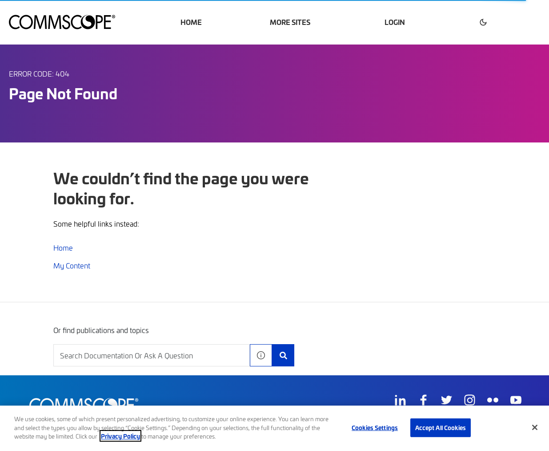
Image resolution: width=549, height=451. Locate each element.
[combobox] (151, 355)
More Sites (290, 22)
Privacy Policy (120, 435)
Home (191, 22)
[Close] (535, 427)
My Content (71, 265)
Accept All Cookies (440, 427)
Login (395, 22)
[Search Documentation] (283, 355)
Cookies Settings (375, 427)
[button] (483, 22)
